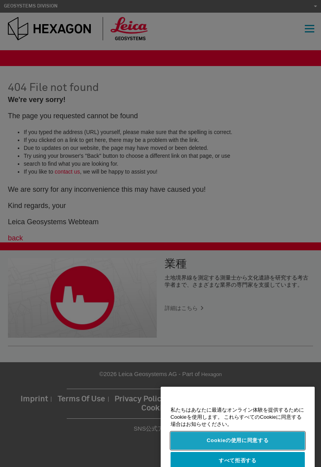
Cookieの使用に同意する (237, 446)
